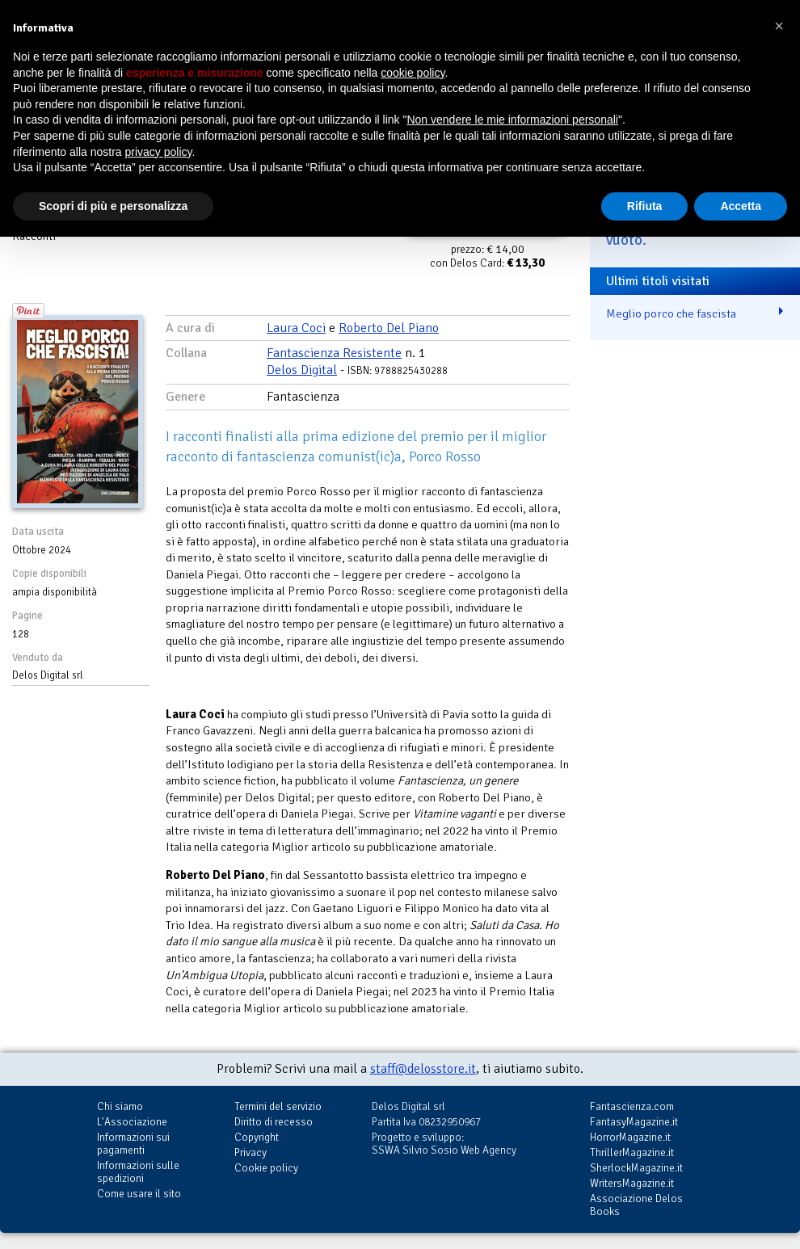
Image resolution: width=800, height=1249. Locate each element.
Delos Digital (302, 370)
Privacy (250, 1152)
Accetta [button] (740, 206)
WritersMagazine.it (632, 1183)
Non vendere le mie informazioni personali (511, 119)
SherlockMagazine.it (636, 1168)
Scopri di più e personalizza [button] (113, 206)
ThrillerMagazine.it (632, 1152)
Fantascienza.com (632, 1106)
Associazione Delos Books (636, 1205)
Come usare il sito (139, 1194)
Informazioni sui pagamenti (133, 1143)
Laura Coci (296, 328)
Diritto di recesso (273, 1122)
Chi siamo (120, 1106)
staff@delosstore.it (423, 1069)
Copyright (256, 1137)
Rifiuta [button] (645, 206)
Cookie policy (266, 1168)
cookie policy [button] (412, 72)
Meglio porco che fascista (671, 313)
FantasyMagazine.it (634, 1122)
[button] (779, 26)
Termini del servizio (278, 1106)
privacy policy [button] (158, 151)
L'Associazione (132, 1122)
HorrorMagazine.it (630, 1137)
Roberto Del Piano (389, 328)
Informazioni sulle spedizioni (138, 1172)
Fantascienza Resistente (334, 353)
